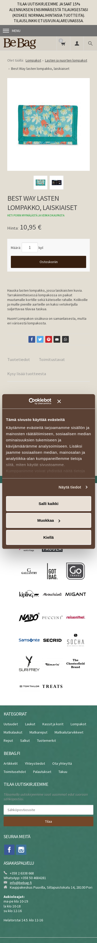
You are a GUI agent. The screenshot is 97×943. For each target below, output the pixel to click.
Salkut (25, 740)
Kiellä (48, 537)
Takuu (62, 771)
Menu (11, 30)
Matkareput (38, 732)
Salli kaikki (48, 503)
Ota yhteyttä (62, 763)
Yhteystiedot (35, 763)
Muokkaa (48, 520)
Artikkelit (11, 763)
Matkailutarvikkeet (69, 732)
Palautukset (42, 771)
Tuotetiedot (18, 359)
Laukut (30, 724)
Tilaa (48, 821)
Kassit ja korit (52, 724)
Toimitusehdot (15, 771)
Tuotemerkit (46, 740)
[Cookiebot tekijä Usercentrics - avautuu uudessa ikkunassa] (36, 401)
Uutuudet (11, 724)
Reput (8, 740)
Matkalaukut (13, 732)
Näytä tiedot (70, 487)
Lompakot (78, 724)
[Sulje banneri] (74, 401)
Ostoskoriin (49, 261)
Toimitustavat (52, 359)
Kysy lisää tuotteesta (26, 373)
